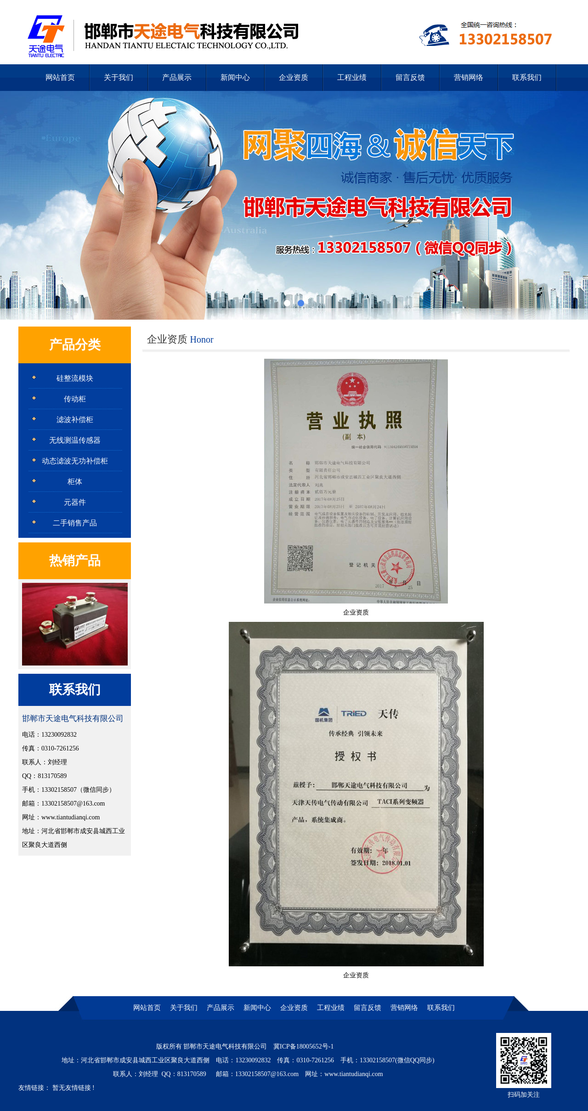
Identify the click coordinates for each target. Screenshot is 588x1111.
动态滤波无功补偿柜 (75, 461)
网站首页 (60, 77)
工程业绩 (352, 77)
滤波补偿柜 (75, 419)
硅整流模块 (75, 378)
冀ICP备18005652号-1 (303, 1046)
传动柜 (75, 399)
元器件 (75, 502)
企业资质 (293, 77)
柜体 (75, 481)
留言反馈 (410, 77)
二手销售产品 (75, 523)
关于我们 (118, 77)
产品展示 (177, 77)
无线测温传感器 (75, 440)
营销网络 (468, 77)
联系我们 (527, 77)
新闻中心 (235, 77)
